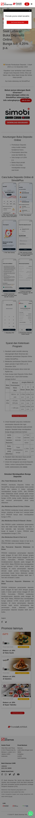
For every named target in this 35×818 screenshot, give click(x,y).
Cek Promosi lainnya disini (17, 22)
